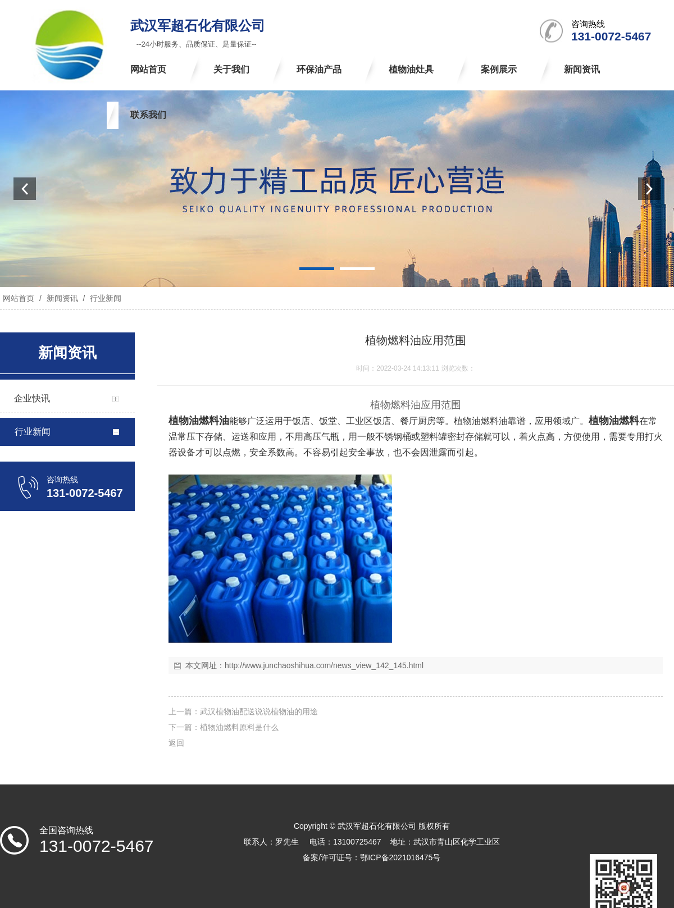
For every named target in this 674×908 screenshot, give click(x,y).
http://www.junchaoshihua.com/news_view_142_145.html (324, 665)
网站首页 (18, 298)
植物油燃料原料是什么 (239, 727)
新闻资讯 (62, 298)
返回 (176, 742)
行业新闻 (104, 298)
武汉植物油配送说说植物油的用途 (259, 711)
